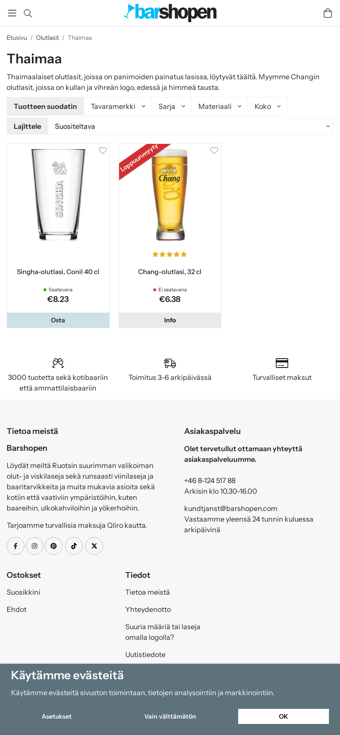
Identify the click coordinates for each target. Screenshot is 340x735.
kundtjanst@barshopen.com (231, 507)
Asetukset (57, 716)
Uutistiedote (145, 653)
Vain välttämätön (170, 716)
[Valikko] (12, 13)
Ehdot (17, 607)
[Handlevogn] (328, 13)
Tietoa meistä (147, 590)
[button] (58, 318)
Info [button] (170, 319)
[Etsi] (27, 13)
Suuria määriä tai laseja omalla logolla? (163, 630)
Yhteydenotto (148, 607)
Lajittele (27, 125)
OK (283, 716)
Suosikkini (23, 590)
